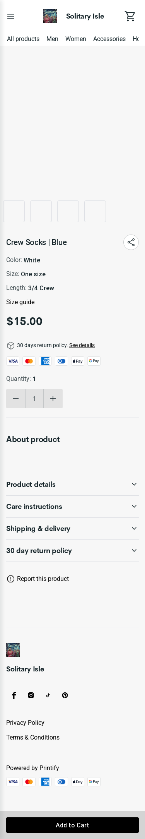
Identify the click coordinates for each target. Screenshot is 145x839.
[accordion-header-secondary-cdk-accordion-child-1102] (72, 506)
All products (23, 39)
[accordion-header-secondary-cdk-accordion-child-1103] (72, 528)
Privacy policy (25, 722)
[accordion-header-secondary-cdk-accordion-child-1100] (72, 551)
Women (75, 39)
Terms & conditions (33, 737)
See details (82, 345)
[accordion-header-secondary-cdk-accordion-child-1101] (72, 484)
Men (52, 39)
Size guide (20, 302)
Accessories (109, 39)
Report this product (43, 578)
